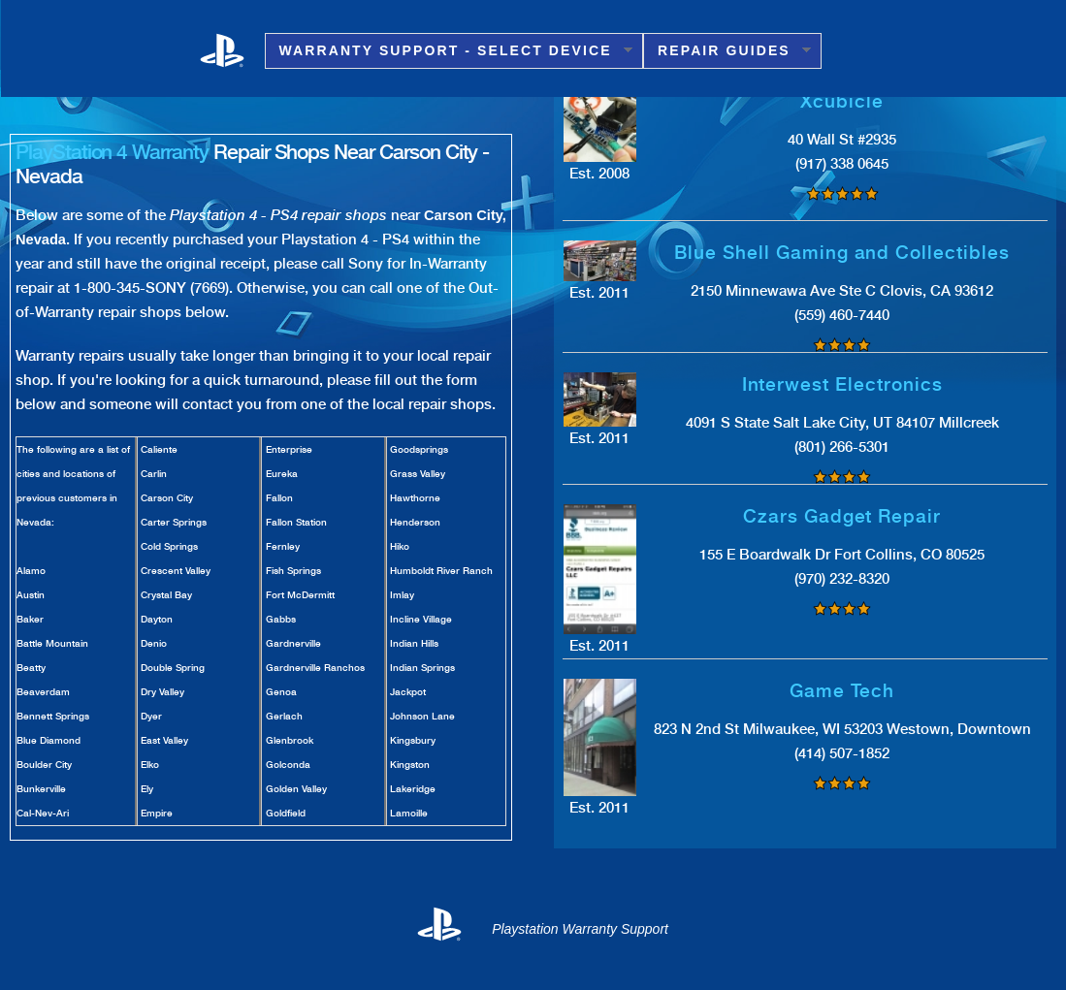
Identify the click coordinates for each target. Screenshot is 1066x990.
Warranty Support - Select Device (448, 51)
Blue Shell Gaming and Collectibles (841, 252)
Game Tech (842, 691)
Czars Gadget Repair (842, 516)
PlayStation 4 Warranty (112, 152)
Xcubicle (842, 101)
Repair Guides (727, 51)
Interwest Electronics (842, 384)
